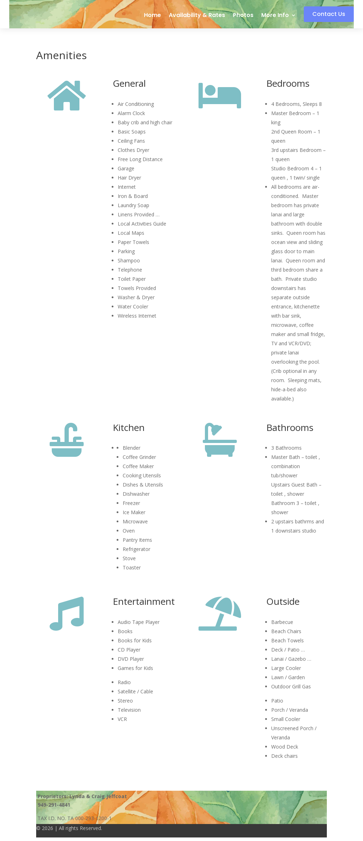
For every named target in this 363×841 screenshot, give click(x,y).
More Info (276, 16)
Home (153, 16)
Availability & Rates (198, 16)
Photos (244, 16)
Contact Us (325, 14)
